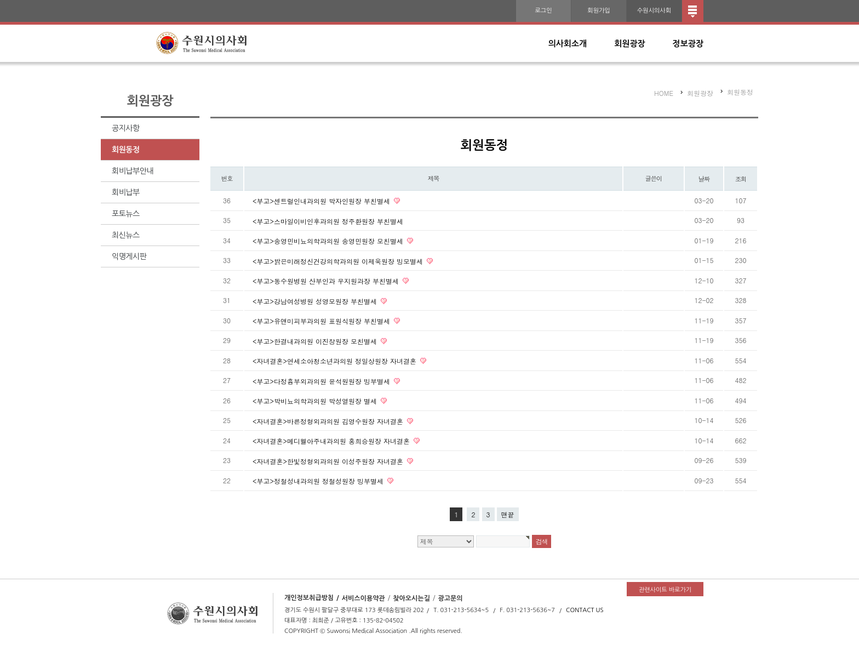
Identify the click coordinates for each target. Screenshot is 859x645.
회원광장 (629, 43)
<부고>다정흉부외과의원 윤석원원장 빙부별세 (322, 380)
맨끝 (507, 514)
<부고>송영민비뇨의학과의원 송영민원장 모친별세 (329, 241)
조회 (741, 178)
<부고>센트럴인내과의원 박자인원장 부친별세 (322, 201)
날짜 (704, 178)
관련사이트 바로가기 (665, 590)
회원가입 (598, 11)
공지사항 (126, 128)
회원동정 (126, 149)
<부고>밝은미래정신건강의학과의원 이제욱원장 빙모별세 (339, 260)
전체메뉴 (692, 11)
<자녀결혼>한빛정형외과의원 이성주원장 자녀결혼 (329, 460)
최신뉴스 (126, 235)
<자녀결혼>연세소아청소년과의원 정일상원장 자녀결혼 (336, 361)
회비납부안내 (132, 171)
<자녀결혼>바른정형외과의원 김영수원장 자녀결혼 (329, 420)
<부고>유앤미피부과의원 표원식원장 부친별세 (322, 321)
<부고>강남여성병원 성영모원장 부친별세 (316, 300)
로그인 (543, 11)
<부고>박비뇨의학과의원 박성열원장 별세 (316, 401)
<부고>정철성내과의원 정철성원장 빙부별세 (319, 481)
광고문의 (450, 598)
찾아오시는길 (411, 598)
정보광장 (688, 43)
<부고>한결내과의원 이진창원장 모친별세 (316, 340)
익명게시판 (129, 256)
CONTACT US (585, 610)
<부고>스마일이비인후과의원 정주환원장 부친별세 (328, 220)
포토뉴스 (126, 214)
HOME (663, 93)
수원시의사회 (654, 11)
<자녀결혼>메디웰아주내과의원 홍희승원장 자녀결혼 (332, 441)
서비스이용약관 (363, 598)
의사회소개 (567, 43)
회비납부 (126, 192)
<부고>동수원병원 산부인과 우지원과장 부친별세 (327, 281)
